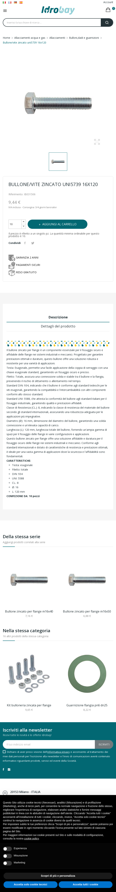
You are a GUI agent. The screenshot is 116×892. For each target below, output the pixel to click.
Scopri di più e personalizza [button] (58, 875)
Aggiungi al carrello (59, 224)
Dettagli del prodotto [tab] (58, 326)
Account (108, 2)
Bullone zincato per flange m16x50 (87, 611)
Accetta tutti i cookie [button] (85, 884)
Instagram (9, 769)
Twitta (33, 243)
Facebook (3, 769)
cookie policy (31, 838)
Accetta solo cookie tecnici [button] (30, 884)
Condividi (25, 243)
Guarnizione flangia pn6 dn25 (86, 705)
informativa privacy (58, 752)
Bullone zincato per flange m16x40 (29, 611)
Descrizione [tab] (58, 317)
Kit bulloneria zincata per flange (29, 705)
